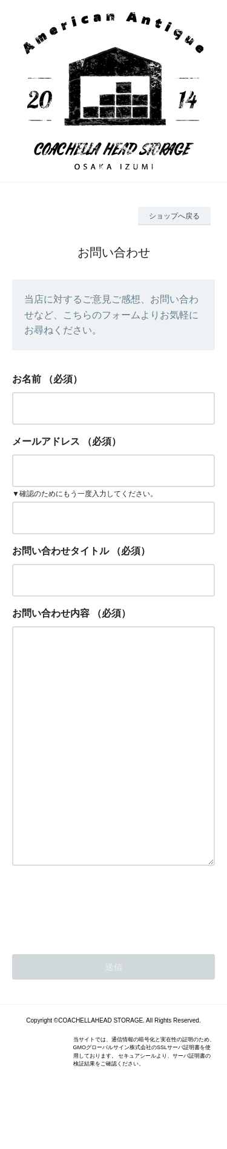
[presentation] (104, 954)
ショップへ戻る (174, 216)
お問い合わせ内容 (51, 613)
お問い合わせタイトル (60, 551)
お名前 (26, 379)
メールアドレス (46, 441)
